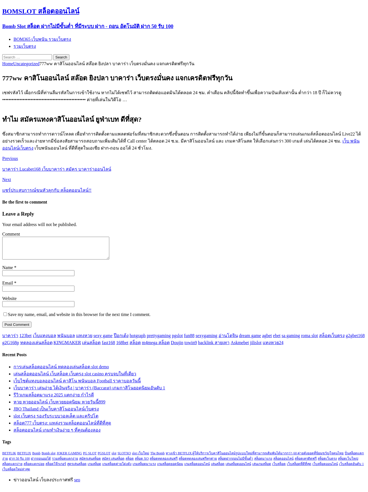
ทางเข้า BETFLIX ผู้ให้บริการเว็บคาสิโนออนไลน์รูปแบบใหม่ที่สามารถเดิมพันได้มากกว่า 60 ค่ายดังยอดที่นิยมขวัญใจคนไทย (255, 457)
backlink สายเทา (214, 346)
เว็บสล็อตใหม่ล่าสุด (16, 473)
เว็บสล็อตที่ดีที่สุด (299, 468)
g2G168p (10, 346)
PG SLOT (89, 457)
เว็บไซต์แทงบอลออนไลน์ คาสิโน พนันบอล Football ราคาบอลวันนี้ (77, 385)
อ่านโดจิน (228, 339)
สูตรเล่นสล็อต (77, 468)
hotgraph (138, 339)
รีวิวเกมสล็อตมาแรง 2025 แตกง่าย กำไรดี (53, 399)
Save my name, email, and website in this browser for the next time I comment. (79, 318)
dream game (250, 339)
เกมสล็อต (94, 468)
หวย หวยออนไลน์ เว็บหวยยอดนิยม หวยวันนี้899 (59, 406)
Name (8, 271)
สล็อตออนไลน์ (283, 463)
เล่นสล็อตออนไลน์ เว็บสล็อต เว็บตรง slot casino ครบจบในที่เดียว (74, 378)
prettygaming (159, 339)
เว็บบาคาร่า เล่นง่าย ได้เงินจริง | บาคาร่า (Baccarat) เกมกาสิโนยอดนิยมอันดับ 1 (89, 392)
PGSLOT (104, 457)
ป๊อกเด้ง (121, 339)
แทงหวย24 (273, 346)
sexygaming (206, 339)
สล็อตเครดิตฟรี (306, 463)
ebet (277, 339)
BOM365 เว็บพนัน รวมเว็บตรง (42, 39)
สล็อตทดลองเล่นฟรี (164, 463)
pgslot (177, 339)
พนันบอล (66, 339)
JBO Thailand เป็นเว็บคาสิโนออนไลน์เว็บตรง (56, 413)
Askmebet (240, 346)
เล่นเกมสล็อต (261, 468)
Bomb (36, 457)
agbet (267, 339)
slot (114, 457)
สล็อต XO (142, 463)
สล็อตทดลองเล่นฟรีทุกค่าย (198, 463)
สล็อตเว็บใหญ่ (348, 463)
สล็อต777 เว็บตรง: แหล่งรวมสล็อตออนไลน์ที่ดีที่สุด (62, 427)
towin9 (191, 346)
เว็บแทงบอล (44, 339)
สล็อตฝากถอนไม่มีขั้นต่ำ (235, 463)
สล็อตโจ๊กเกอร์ (56, 468)
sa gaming (290, 339)
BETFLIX (24, 457)
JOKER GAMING (69, 457)
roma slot (309, 339)
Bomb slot (49, 457)
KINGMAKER (67, 346)
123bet (25, 339)
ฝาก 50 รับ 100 (19, 463)
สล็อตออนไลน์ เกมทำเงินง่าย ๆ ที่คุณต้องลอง (57, 434)
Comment (11, 234)
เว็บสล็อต (279, 468)
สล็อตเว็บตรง (332, 339)
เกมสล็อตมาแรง (144, 468)
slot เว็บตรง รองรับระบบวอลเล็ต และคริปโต (55, 420)
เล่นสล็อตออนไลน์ (238, 468)
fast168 (108, 346)
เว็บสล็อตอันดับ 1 (351, 468)
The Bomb (157, 457)
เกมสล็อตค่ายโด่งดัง (116, 468)
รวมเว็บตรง (24, 46)
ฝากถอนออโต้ (41, 463)
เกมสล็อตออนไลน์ (197, 468)
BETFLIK (9, 457)
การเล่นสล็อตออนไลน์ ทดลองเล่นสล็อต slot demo (61, 371)
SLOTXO (124, 457)
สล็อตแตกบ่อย (34, 468)
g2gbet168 (355, 339)
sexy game (103, 339)
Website (9, 302)
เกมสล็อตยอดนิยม (170, 468)
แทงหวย (84, 339)
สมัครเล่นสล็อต (90, 463)
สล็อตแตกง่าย (12, 468)
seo (77, 484)
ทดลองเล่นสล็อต (36, 346)
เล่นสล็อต (91, 346)
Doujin (177, 346)
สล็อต (135, 346)
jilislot (256, 346)
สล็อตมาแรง (263, 463)
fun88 (189, 339)
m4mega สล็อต (156, 346)
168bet (122, 346)
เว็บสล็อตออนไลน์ (325, 468)
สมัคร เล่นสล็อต (113, 463)
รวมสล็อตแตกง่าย (65, 463)
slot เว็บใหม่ (140, 457)
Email (8, 287)
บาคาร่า (10, 339)
